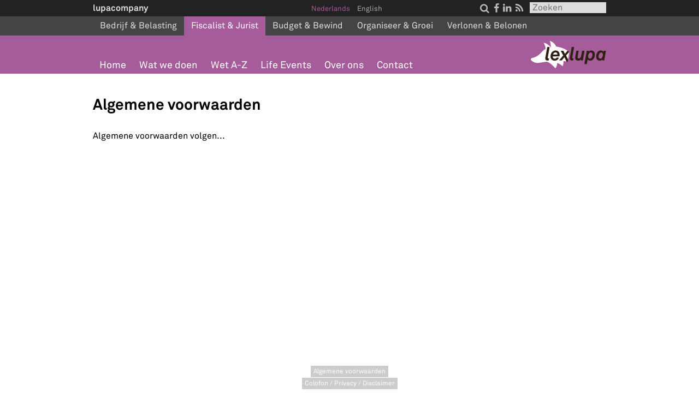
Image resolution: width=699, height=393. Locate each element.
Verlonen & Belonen (487, 25)
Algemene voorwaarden (349, 371)
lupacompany (120, 8)
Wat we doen (168, 65)
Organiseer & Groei (395, 25)
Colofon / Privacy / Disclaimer (350, 383)
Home (112, 65)
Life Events (285, 65)
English (369, 8)
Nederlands (330, 8)
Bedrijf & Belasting (138, 25)
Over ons (344, 65)
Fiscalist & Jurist (224, 25)
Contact (395, 65)
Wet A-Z (229, 65)
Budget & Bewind (308, 25)
